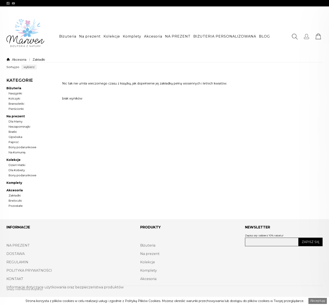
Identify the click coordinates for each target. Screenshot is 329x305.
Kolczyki (14, 98)
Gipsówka (15, 137)
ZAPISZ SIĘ (310, 242)
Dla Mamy (16, 121)
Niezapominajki (19, 126)
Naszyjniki (15, 93)
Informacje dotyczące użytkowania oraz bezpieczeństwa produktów (65, 296)
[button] (67, 36)
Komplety (132, 36)
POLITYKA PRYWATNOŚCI (29, 280)
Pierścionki (16, 108)
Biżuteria (67, 36)
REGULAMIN (17, 271)
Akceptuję (317, 301)
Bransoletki (16, 103)
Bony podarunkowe (22, 147)
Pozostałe (16, 205)
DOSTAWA (15, 263)
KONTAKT (14, 288)
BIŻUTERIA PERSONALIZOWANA (224, 36)
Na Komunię (17, 152)
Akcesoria (153, 36)
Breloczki (15, 200)
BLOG (264, 36)
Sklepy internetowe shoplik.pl (24, 289)
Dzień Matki (17, 165)
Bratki (13, 131)
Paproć (14, 142)
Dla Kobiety (17, 170)
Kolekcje (112, 36)
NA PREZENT (178, 36)
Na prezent (90, 36)
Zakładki (39, 59)
